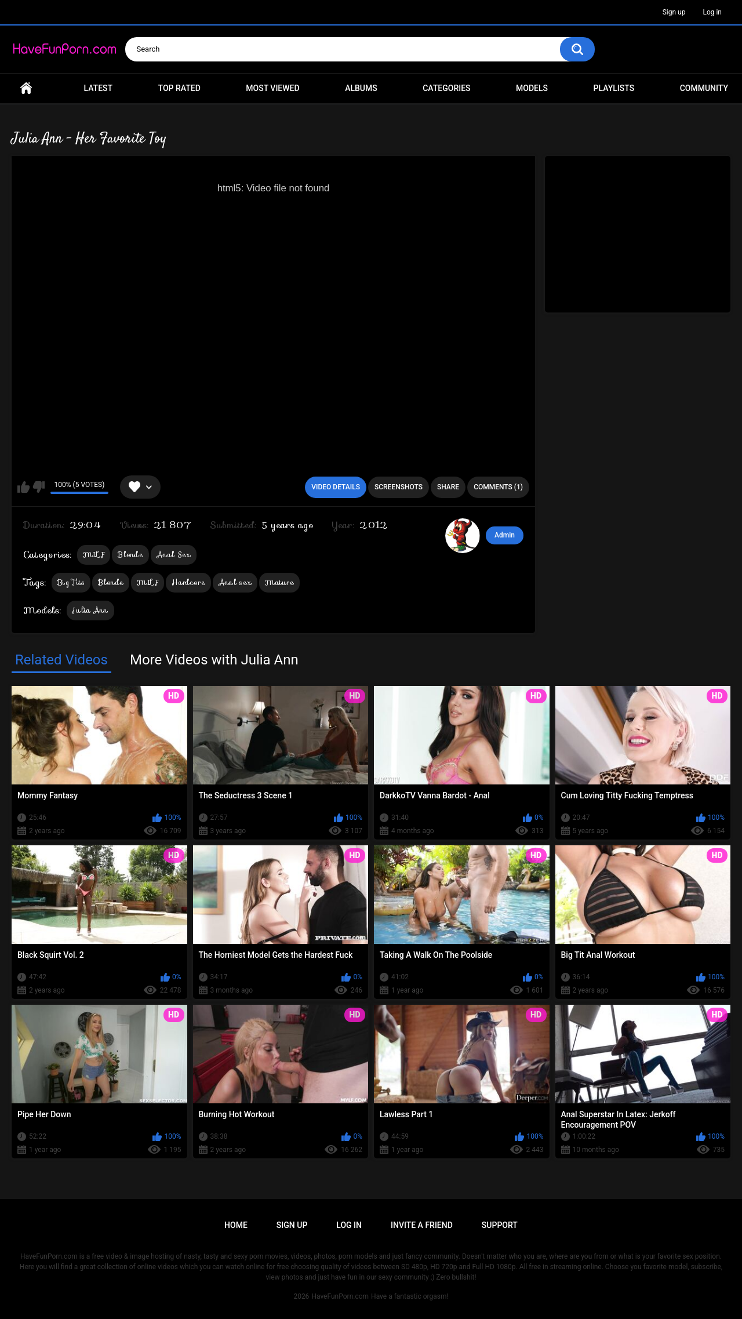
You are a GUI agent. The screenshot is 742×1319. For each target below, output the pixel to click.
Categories (446, 88)
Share (448, 487)
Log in (712, 12)
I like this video (23, 487)
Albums (361, 88)
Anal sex (235, 582)
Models (532, 88)
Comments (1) (498, 487)
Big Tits (71, 582)
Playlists (614, 88)
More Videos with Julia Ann (214, 660)
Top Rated (179, 88)
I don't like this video (38, 487)
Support (500, 1225)
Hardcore (188, 582)
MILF (93, 554)
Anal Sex (174, 554)
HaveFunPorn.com (340, 1296)
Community (704, 88)
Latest (98, 88)
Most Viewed (272, 88)
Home (26, 88)
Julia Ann (90, 610)
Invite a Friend (422, 1225)
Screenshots (398, 487)
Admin (504, 535)
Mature (279, 582)
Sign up (674, 12)
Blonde (130, 554)
